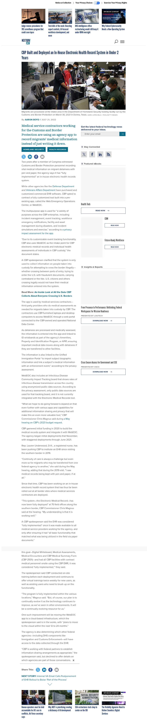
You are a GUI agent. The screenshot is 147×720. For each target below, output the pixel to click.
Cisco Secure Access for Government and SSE (99, 362)
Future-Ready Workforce (114, 240)
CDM (106, 218)
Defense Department (63, 186)
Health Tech (85, 204)
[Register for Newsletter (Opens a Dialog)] (122, 134)
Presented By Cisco (90, 367)
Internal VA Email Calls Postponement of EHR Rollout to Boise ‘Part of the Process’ (49, 677)
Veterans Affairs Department (40, 190)
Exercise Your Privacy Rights (115, 3)
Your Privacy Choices (88, 3)
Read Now (103, 210)
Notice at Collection (63, 3)
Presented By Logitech (92, 315)
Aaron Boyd (32, 119)
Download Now (103, 320)
